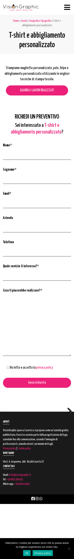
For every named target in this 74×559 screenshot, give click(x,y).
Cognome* (9, 169)
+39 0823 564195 (15, 534)
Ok (26, 553)
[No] (69, 549)
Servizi (24, 21)
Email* (7, 193)
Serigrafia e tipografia (40, 21)
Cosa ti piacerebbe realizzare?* (22, 290)
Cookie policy (24, 503)
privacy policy (44, 367)
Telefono (8, 242)
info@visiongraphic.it (20, 530)
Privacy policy (9, 503)
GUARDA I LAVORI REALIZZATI (37, 90)
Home (16, 21)
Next (68, 438)
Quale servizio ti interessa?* (21, 266)
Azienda (8, 218)
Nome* (7, 145)
